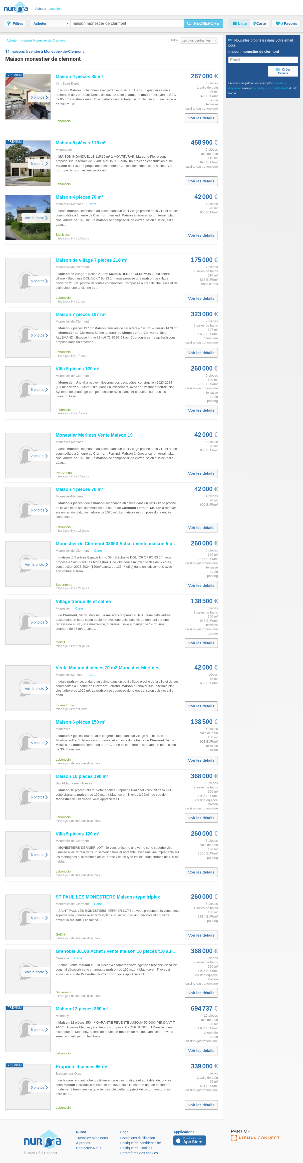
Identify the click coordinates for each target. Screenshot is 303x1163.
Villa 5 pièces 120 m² (77, 368)
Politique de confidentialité (140, 1143)
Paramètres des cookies (139, 1153)
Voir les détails (201, 118)
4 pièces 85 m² (79, 76)
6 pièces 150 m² (81, 722)
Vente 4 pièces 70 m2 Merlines (107, 667)
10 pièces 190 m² (82, 776)
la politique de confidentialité (271, 88)
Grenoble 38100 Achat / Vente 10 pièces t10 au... (115, 951)
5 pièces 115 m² (81, 142)
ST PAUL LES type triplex (108, 897)
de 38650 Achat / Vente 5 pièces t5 (122, 543)
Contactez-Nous (88, 1148)
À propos (83, 1143)
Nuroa (17, 7)
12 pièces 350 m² (82, 1008)
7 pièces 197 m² (81, 314)
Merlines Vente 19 (94, 435)
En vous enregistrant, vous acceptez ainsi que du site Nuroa (262, 88)
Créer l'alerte (283, 71)
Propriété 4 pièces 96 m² (81, 1066)
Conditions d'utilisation (137, 1138)
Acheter (50, 24)
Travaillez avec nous (92, 1138)
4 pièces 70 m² (79, 197)
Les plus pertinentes (199, 40)
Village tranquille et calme (83, 601)
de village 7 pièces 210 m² (91, 260)
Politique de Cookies (136, 1148)
